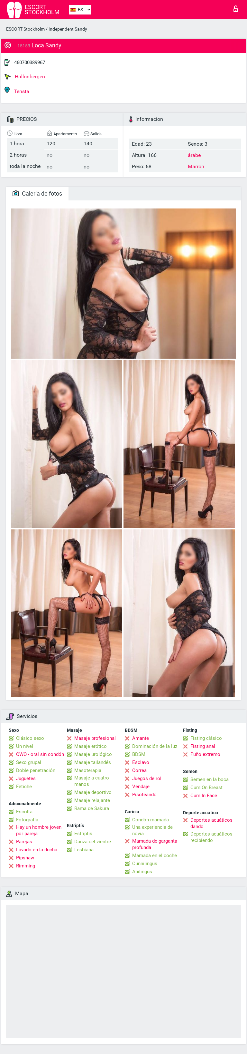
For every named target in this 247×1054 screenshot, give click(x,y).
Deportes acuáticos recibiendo (211, 837)
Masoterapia (87, 770)
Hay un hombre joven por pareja (38, 830)
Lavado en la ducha (36, 850)
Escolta (24, 812)
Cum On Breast (206, 787)
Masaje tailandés (92, 762)
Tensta (17, 90)
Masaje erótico (90, 746)
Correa (139, 770)
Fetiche (24, 786)
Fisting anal (202, 746)
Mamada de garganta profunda (154, 844)
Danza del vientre (92, 842)
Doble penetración (35, 770)
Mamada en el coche (154, 855)
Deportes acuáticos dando (211, 823)
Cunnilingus (144, 863)
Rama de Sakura (91, 808)
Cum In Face (203, 795)
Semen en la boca (209, 779)
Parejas (24, 842)
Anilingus (142, 872)
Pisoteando (144, 795)
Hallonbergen (25, 76)
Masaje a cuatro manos (91, 781)
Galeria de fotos (37, 193)
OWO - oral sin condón (40, 754)
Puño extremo (205, 754)
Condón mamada (150, 820)
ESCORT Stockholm (25, 29)
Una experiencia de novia (152, 830)
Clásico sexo (30, 738)
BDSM (138, 754)
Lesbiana (84, 850)
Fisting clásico (206, 738)
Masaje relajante (92, 800)
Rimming (25, 866)
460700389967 (29, 62)
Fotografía (27, 820)
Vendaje (141, 786)
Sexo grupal (28, 762)
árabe (194, 155)
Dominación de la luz (154, 746)
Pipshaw (25, 858)
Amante (140, 738)
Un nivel (24, 746)
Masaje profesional (95, 738)
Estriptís (83, 833)
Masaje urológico (93, 754)
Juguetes (26, 778)
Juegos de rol (146, 778)
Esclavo (140, 762)
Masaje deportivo (93, 792)
